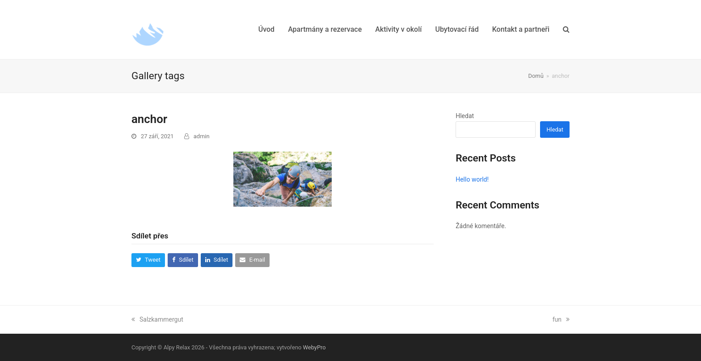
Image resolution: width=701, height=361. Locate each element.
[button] (566, 29)
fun (561, 319)
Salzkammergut (157, 319)
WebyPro (314, 347)
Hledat (465, 115)
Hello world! (472, 179)
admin (202, 136)
